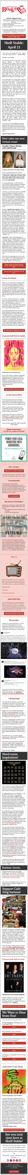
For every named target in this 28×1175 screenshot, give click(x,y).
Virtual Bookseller (14, 496)
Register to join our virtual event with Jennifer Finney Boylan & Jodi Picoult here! (14, 266)
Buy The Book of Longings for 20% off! (14, 330)
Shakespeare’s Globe (12, 850)
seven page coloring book (18, 726)
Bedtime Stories (6, 587)
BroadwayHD (13, 846)
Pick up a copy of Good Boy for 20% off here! (14, 272)
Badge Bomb (12, 719)
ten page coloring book (12, 712)
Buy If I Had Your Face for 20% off (14, 389)
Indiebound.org (7, 31)
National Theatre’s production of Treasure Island (13, 855)
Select (14, 1027)
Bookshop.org (15, 31)
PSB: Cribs (5, 590)
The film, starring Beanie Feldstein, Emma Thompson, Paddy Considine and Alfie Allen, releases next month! (13, 876)
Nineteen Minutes (7, 240)
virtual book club (6, 291)
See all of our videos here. (8, 592)
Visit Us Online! (14, 1171)
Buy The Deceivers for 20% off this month (14, 1006)
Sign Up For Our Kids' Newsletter (14, 470)
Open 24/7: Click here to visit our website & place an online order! (14, 36)
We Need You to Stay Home (9, 713)
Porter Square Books (14, 1165)
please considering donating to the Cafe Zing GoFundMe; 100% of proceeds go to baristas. (13, 948)
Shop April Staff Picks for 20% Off (14, 613)
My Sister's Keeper (21, 238)
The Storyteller (16, 240)
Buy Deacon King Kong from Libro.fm (14, 1130)
